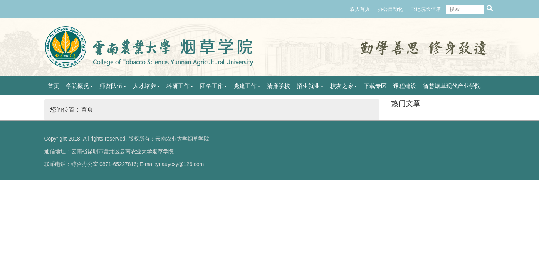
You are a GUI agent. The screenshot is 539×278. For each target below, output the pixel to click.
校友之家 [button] (343, 86)
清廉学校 (278, 86)
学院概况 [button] (79, 86)
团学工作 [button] (213, 86)
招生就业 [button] (310, 86)
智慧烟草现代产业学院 (452, 86)
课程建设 (404, 86)
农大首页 (360, 9)
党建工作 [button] (246, 86)
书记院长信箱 (426, 9)
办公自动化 (390, 9)
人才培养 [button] (146, 86)
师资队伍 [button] (112, 86)
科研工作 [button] (179, 86)
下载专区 (375, 86)
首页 (53, 86)
